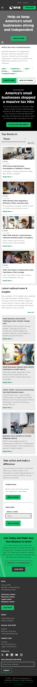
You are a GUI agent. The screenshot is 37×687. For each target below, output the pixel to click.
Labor (27, 69)
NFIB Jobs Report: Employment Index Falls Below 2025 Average (18, 271)
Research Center (8, 602)
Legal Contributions (8, 646)
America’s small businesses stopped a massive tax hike (18, 97)
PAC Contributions (8, 644)
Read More (7, 177)
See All (30, 143)
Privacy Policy (27, 682)
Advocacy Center (8, 594)
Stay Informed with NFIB (11, 659)
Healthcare (15, 69)
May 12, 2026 (6, 233)
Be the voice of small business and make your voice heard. (17, 490)
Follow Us (5, 651)
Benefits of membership (18, 563)
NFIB (3, 581)
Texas (6, 161)
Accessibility (18, 685)
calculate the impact (18, 124)
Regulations (17, 71)
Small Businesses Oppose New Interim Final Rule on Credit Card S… (18, 368)
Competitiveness (8, 74)
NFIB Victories (26, 80)
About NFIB (9, 80)
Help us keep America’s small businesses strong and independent (18, 23)
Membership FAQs (8, 590)
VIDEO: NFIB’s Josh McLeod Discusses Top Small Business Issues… (18, 391)
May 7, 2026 (6, 267)
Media (3, 615)
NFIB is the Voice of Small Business (16, 47)
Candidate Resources (9, 634)
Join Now (29, 7)
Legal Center (6, 599)
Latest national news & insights (14, 290)
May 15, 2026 (6, 198)
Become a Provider (8, 631)
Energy (4, 71)
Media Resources (7, 618)
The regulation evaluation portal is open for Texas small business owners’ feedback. (18, 207)
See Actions (13, 497)
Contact (4, 642)
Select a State (12, 512)
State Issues (10, 507)
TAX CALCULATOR (18, 90)
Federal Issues (11, 484)
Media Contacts (7, 621)
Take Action (18, 38)
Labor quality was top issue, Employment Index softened (14, 242)
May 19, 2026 (6, 163)
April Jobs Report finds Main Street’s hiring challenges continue (17, 276)
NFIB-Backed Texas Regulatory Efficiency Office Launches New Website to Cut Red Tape (15, 202)
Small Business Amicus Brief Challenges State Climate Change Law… (16, 321)
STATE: (19, 2)
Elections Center (8, 597)
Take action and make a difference (16, 462)
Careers (4, 629)
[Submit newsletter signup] (6, 670)
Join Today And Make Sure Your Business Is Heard (18, 540)
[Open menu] (2, 7)
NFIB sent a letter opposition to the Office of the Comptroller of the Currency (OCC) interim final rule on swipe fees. (17, 375)
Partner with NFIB (8, 625)
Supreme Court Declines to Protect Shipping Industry (17, 437)
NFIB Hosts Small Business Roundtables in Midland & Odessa (16, 167)
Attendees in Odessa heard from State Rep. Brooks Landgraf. (17, 172)
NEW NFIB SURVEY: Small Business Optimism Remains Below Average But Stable (18, 236)
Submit (6, 670)
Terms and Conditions (12, 682)
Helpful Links (6, 638)
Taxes (4, 69)
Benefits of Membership (10, 587)
